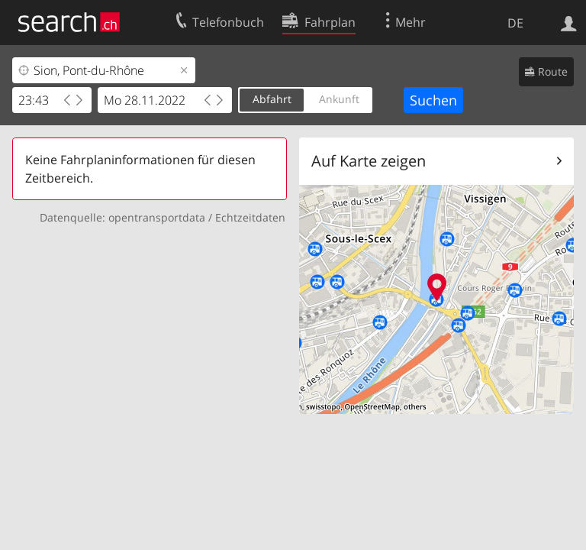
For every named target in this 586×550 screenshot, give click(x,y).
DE (515, 23)
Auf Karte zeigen (368, 160)
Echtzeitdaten (250, 217)
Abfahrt (272, 99)
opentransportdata (156, 217)
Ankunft (339, 99)
